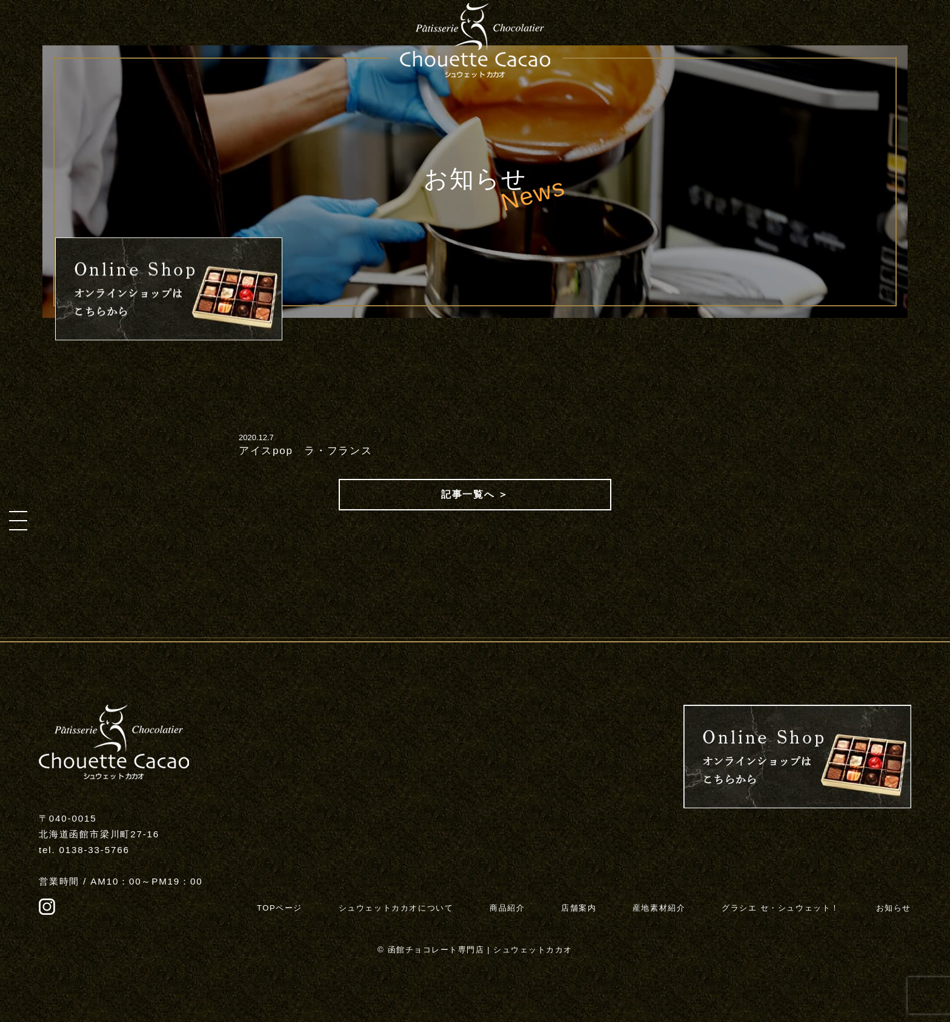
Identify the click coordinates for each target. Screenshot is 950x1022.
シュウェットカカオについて (396, 907)
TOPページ (279, 907)
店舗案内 (578, 907)
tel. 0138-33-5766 (84, 850)
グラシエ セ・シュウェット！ (781, 907)
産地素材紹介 (659, 907)
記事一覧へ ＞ (475, 494)
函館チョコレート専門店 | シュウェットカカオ (480, 949)
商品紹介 (507, 907)
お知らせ (893, 907)
